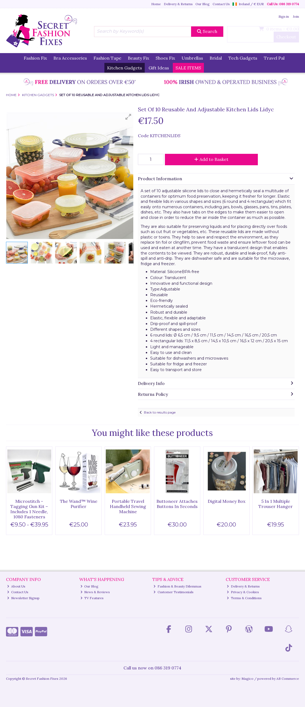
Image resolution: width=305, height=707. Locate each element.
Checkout (286, 36)
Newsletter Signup (23, 598)
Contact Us (221, 4)
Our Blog (202, 4)
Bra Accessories (70, 58)
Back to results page (160, 412)
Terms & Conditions (244, 598)
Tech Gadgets (242, 58)
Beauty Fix (138, 58)
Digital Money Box (226, 501)
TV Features (92, 598)
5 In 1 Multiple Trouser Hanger (275, 503)
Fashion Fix (35, 58)
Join (296, 16)
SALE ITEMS (188, 68)
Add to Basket (211, 159)
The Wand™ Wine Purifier (78, 503)
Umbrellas (192, 58)
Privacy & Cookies (243, 592)
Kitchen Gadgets (124, 68)
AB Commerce (287, 679)
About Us (16, 586)
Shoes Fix (165, 58)
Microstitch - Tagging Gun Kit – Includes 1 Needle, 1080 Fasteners (29, 509)
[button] (128, 116)
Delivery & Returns (178, 4)
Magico (247, 679)
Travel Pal (274, 58)
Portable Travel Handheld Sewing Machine (128, 506)
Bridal (216, 58)
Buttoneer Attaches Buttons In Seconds (177, 503)
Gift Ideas (159, 68)
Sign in (284, 16)
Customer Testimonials (173, 592)
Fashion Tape (107, 58)
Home (156, 4)
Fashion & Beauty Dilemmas (177, 586)
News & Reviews (95, 592)
